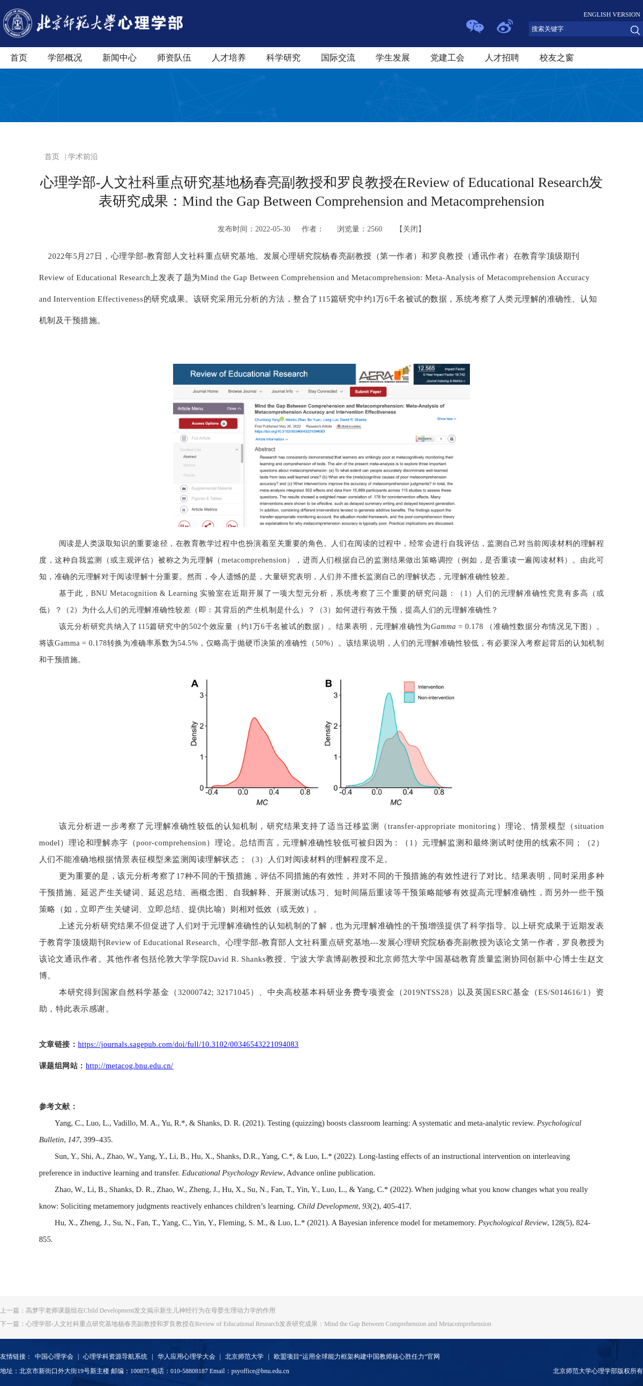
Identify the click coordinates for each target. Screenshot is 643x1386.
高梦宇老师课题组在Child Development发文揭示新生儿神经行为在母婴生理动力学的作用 (137, 1310)
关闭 (410, 229)
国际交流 (338, 57)
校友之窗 (557, 57)
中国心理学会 (54, 1356)
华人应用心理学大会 (186, 1356)
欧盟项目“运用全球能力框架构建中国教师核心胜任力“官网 (357, 1356)
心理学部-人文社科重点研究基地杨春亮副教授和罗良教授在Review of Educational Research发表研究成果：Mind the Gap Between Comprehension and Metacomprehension (245, 1324)
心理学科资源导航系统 (115, 1356)
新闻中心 (119, 57)
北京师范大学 (244, 1356)
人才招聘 (502, 57)
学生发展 (393, 57)
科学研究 (283, 57)
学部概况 (65, 57)
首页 (18, 57)
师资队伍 (174, 57)
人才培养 (229, 57)
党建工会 (447, 57)
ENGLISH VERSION (612, 14)
